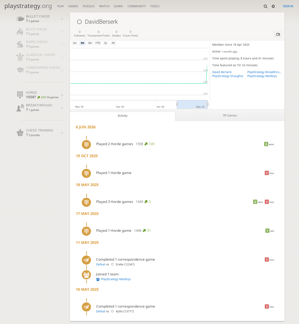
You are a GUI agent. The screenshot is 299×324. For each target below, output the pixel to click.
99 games (230, 115)
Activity (122, 116)
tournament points (98, 33)
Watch (104, 6)
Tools (154, 6)
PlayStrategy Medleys (262, 76)
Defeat (100, 264)
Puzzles (89, 6)
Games (73, 6)
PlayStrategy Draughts (227, 76)
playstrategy (28, 5)
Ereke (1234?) (122, 264)
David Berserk (222, 72)
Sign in (288, 6)
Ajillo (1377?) (122, 311)
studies (116, 33)
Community (136, 6)
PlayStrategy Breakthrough (264, 72)
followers (79, 33)
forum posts (130, 33)
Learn (118, 6)
